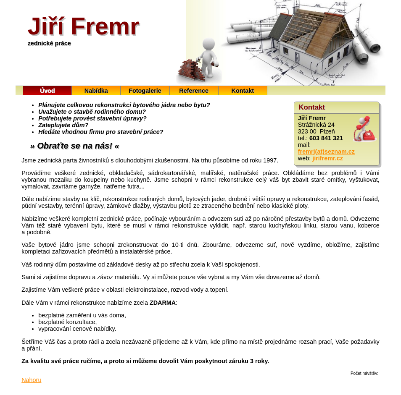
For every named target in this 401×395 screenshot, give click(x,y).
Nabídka (96, 90)
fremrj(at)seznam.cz (326, 151)
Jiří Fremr (84, 26)
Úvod (47, 90)
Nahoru (31, 380)
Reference (193, 90)
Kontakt (243, 90)
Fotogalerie (145, 90)
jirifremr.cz (327, 158)
